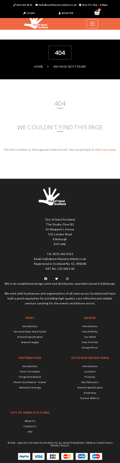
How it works (90, 331)
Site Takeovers (90, 382)
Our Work (90, 336)
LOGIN (29, 13)
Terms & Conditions (98, 442)
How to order (90, 342)
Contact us (30, 426)
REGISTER (66, 13)
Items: (99, 10)
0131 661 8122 (22, 4)
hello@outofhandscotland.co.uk (56, 4)
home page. (109, 149)
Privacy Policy (60, 445)
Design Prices (90, 347)
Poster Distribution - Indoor (30, 382)
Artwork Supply (30, 342)
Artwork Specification (30, 336)
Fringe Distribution (30, 376)
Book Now (90, 392)
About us (30, 420)
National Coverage (30, 387)
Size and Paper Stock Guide (30, 331)
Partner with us (90, 398)
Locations (90, 371)
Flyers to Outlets (30, 371)
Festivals (90, 376)
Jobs (30, 431)
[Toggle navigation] (92, 23)
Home (38, 66)
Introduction (30, 326)
